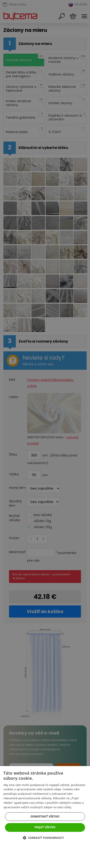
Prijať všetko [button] (45, 827)
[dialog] (45, 423)
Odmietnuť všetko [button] (45, 816)
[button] (45, 838)
